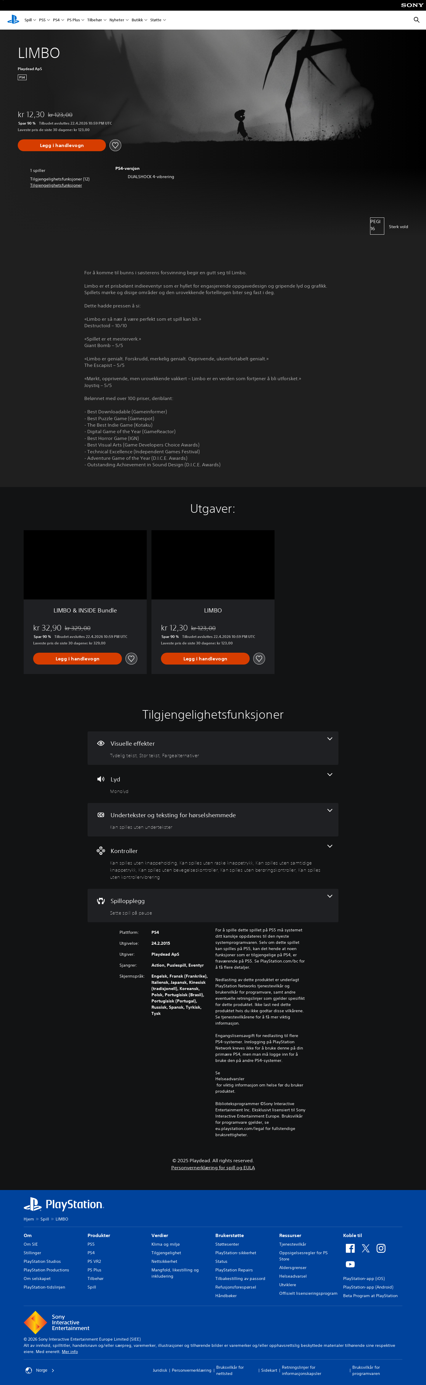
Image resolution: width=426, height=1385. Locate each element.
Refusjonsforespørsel (235, 1287)
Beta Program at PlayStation (370, 1295)
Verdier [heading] (159, 1235)
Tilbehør (94, 20)
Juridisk (160, 1370)
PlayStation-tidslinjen (44, 1287)
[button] (56, 185)
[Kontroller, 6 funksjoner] (213, 862)
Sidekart (269, 1370)
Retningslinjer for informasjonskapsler (301, 1370)
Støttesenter (227, 1244)
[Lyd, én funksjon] (213, 784)
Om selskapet (37, 1278)
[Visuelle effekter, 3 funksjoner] (213, 748)
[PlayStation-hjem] (13, 20)
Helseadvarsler (229, 1078)
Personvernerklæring (192, 1370)
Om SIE (31, 1244)
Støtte (156, 20)
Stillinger (32, 1252)
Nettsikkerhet (164, 1261)
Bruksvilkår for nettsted (230, 1370)
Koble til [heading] (352, 1235)
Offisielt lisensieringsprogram (308, 1293)
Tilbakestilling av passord (240, 1278)
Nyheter (116, 20)
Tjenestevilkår (292, 1244)
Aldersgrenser (292, 1267)
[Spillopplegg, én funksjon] (213, 905)
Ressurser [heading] (290, 1235)
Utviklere (287, 1284)
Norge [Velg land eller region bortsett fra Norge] (40, 1370)
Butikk (137, 20)
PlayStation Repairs (234, 1270)
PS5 (42, 20)
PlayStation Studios (42, 1261)
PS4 (56, 20)
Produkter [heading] (99, 1235)
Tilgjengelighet (166, 1252)
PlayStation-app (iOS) (364, 1278)
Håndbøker (226, 1295)
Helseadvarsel (293, 1276)
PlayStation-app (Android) (368, 1287)
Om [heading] (28, 1235)
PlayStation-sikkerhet (235, 1252)
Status (221, 1261)
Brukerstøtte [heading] (229, 1235)
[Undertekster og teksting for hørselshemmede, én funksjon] (213, 819)
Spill (28, 20)
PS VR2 (94, 1261)
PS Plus (73, 20)
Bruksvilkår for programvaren (366, 1370)
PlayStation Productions (46, 1270)
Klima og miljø (165, 1244)
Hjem (29, 1219)
